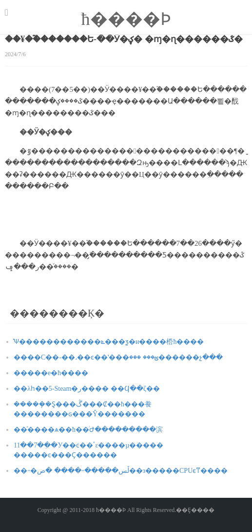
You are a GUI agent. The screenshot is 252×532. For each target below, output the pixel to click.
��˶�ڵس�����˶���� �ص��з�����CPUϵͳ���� (121, 470)
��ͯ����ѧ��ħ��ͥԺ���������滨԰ (88, 429)
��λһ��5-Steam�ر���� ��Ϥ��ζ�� (87, 388)
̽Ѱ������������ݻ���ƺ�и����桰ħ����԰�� (109, 341)
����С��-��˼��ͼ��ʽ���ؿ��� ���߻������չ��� (118, 357)
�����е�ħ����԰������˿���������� (51, 373)
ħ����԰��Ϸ (126, 19)
